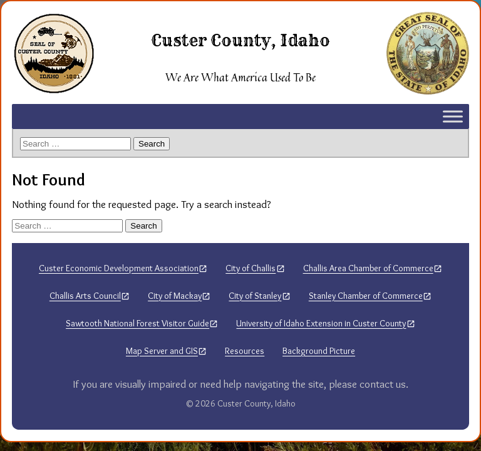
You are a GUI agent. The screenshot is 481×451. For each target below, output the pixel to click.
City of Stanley (255, 295)
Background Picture (318, 350)
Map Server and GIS (162, 350)
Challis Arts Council (85, 295)
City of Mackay (175, 295)
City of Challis (250, 268)
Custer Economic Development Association (119, 268)
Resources (244, 350)
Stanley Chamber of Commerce (366, 295)
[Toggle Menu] (453, 116)
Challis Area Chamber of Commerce (368, 268)
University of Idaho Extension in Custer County (321, 323)
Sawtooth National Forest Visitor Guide (137, 323)
